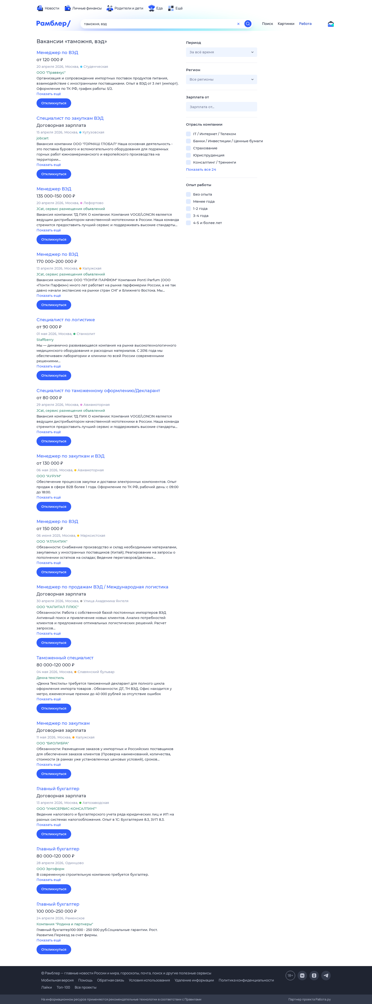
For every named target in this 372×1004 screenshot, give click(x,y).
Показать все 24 (201, 169)
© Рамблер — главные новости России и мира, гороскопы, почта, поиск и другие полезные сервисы (126, 973)
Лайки (46, 987)
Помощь (85, 980)
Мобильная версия (57, 980)
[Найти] (248, 23)
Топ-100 (63, 987)
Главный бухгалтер (58, 788)
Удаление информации (194, 980)
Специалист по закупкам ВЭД (70, 118)
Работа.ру (323, 999)
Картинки (286, 23)
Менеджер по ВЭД (57, 52)
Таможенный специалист (65, 657)
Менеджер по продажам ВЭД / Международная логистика (102, 587)
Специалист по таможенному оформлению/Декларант (98, 390)
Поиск (267, 23)
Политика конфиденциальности (246, 980)
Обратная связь (110, 980)
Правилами (193, 999)
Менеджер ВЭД (54, 189)
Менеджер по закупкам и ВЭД (70, 456)
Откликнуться (53, 103)
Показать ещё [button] (49, 94)
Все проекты (85, 987)
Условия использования (149, 980)
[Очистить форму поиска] (238, 23)
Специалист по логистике (66, 319)
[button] (108, 86)
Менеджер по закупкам (63, 723)
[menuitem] (48, 8)
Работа (305, 23)
